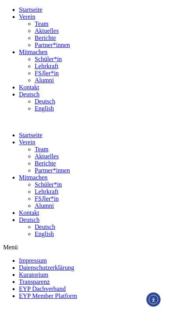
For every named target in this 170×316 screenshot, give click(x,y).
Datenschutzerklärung (46, 267)
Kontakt (29, 87)
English (44, 108)
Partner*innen (52, 45)
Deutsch (29, 94)
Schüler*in (48, 59)
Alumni (44, 80)
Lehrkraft (46, 66)
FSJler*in (47, 73)
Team (41, 23)
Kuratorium (33, 274)
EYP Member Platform (48, 295)
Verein (27, 16)
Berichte (45, 38)
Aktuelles (47, 30)
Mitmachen (33, 52)
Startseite (30, 9)
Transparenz (34, 281)
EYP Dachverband (42, 288)
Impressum (33, 260)
